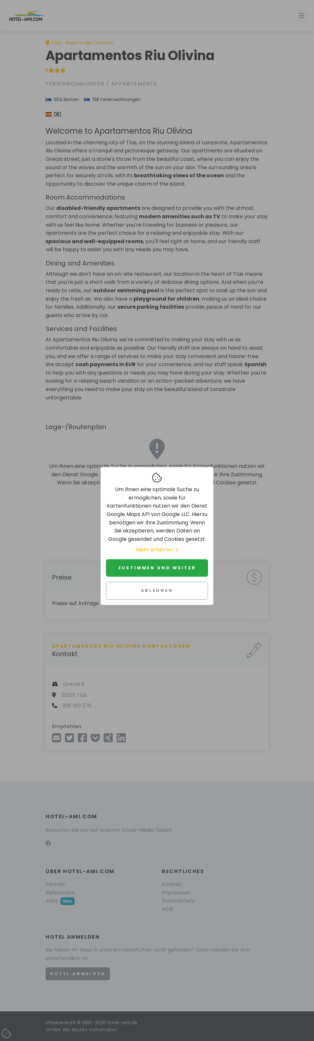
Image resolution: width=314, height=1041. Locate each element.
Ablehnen (157, 590)
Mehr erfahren (157, 549)
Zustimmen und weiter (157, 568)
